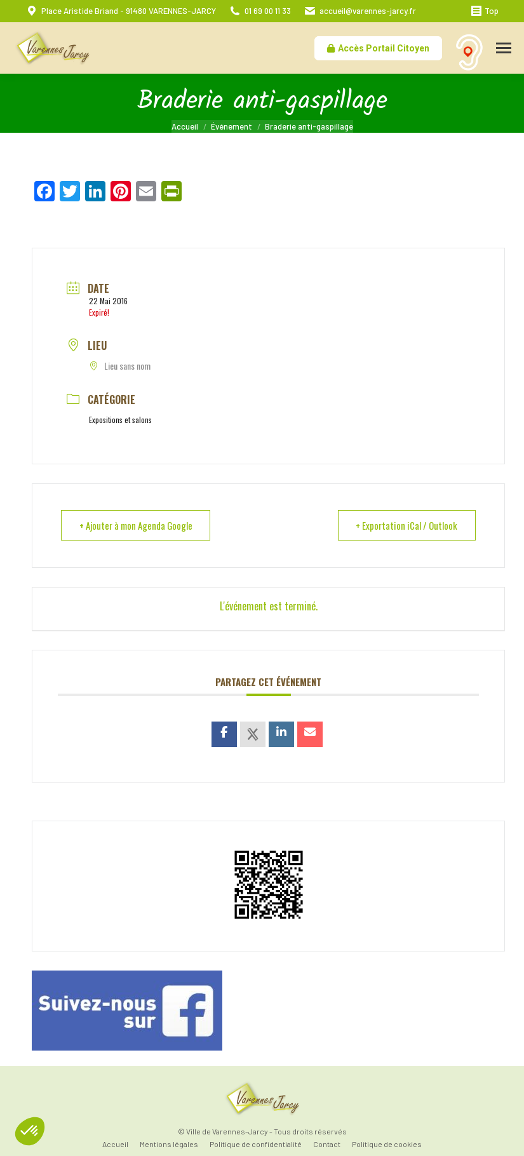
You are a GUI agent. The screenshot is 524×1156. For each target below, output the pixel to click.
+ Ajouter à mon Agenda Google (136, 525)
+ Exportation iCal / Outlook (406, 525)
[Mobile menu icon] (503, 48)
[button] (30, 1131)
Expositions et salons (120, 419)
